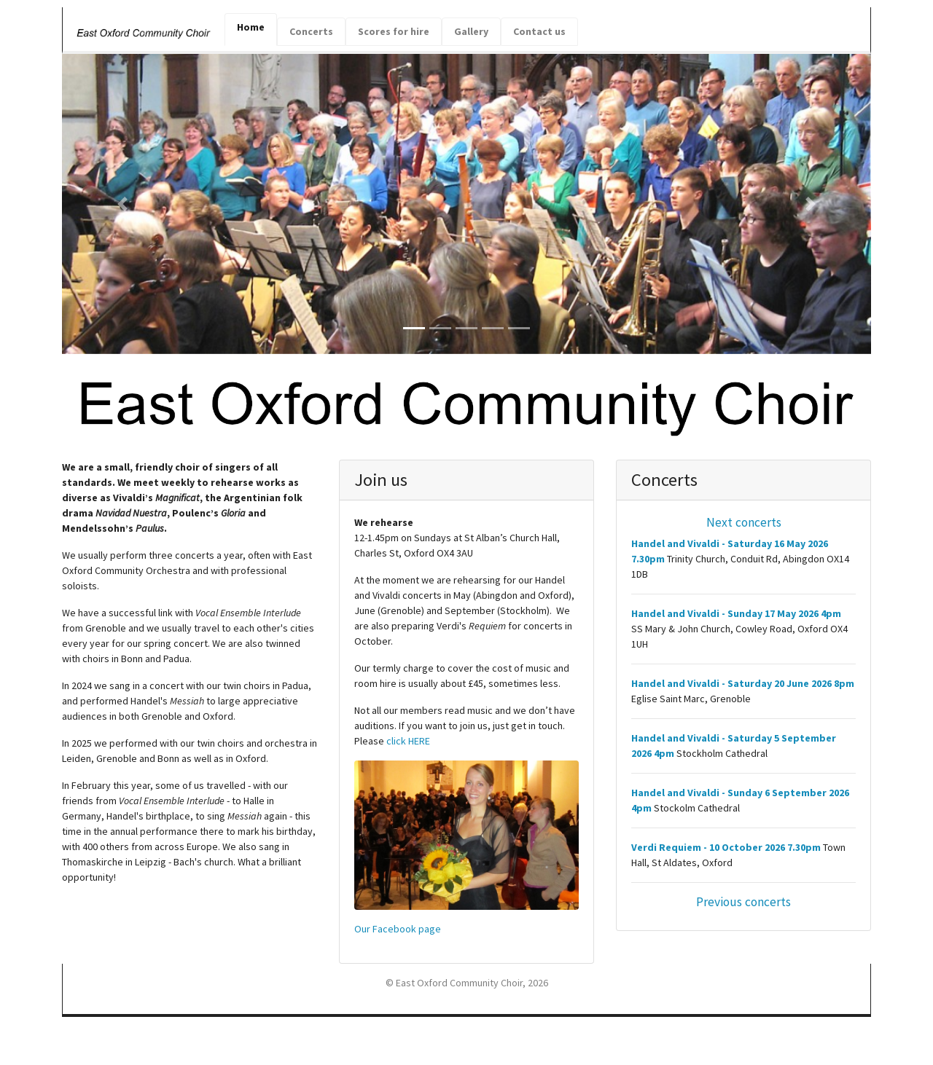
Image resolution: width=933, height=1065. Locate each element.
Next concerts (743, 522)
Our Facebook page (397, 928)
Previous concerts (743, 902)
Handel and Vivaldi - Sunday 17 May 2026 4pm (740, 613)
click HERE (408, 740)
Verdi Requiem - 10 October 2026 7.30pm (726, 847)
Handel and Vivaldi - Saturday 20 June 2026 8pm (742, 683)
